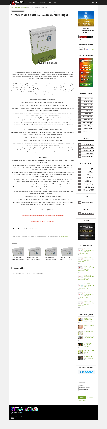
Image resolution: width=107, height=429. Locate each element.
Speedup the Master (41, 11)
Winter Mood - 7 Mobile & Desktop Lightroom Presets (89, 337)
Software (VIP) (32, 2)
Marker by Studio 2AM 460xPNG (89, 351)
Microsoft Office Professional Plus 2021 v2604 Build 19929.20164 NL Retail (86, 295)
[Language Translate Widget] (86, 48)
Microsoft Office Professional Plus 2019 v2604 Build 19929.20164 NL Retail (86, 304)
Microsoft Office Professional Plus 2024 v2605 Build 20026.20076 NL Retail (86, 251)
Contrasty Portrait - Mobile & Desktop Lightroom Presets (88, 319)
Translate (89, 49)
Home (12, 7)
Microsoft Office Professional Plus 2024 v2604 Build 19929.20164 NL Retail (86, 286)
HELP (55, 2)
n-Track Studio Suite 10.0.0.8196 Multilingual (49, 258)
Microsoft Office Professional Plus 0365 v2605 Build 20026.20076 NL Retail (86, 277)
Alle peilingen (82, 400)
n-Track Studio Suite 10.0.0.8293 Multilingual (33, 258)
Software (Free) (41, 2)
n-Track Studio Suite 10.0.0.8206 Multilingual (66, 258)
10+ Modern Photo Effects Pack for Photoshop (88, 345)
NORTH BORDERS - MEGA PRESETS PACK (88, 357)
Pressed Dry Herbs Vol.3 (89, 331)
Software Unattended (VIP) (20, 7)
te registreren (64, 236)
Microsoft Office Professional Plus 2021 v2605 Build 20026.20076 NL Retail (86, 260)
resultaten (90, 397)
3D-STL (49, 2)
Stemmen (82, 397)
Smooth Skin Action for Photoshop (89, 326)
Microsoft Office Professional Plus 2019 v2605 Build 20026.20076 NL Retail (86, 268)
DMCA (12, 418)
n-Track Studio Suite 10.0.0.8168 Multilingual (17, 258)
